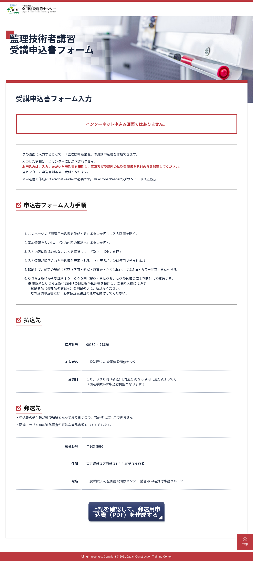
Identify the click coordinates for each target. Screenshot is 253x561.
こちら (151, 178)
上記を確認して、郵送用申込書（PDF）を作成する (126, 512)
